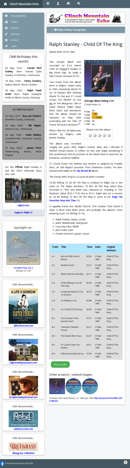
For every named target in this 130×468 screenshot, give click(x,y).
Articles (12, 27)
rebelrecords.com (23, 428)
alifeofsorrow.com (23, 325)
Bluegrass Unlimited (23, 453)
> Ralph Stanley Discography (69, 29)
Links (11, 46)
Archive (11, 40)
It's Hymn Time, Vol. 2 (23, 268)
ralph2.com (23, 205)
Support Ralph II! (23, 212)
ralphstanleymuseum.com (23, 362)
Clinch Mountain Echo (21, 4)
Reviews (12, 34)
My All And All (84, 170)
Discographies (15, 15)
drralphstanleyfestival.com (23, 397)
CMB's (11, 21)
